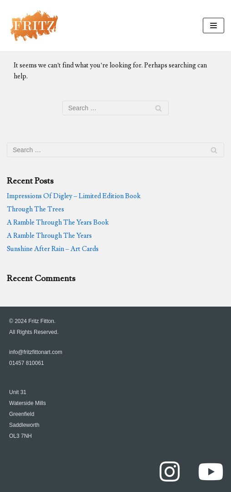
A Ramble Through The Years (49, 235)
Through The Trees (35, 209)
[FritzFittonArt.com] (34, 25)
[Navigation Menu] (213, 25)
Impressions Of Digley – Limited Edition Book (74, 196)
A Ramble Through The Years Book (58, 222)
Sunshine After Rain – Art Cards (53, 249)
